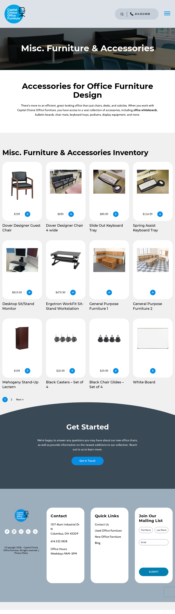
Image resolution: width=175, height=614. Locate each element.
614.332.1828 (142, 14)
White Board (144, 383)
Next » (20, 399)
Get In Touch (88, 461)
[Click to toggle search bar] (122, 14)
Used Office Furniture (108, 531)
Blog (98, 543)
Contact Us (102, 525)
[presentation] (157, 556)
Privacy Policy (21, 553)
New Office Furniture (108, 537)
